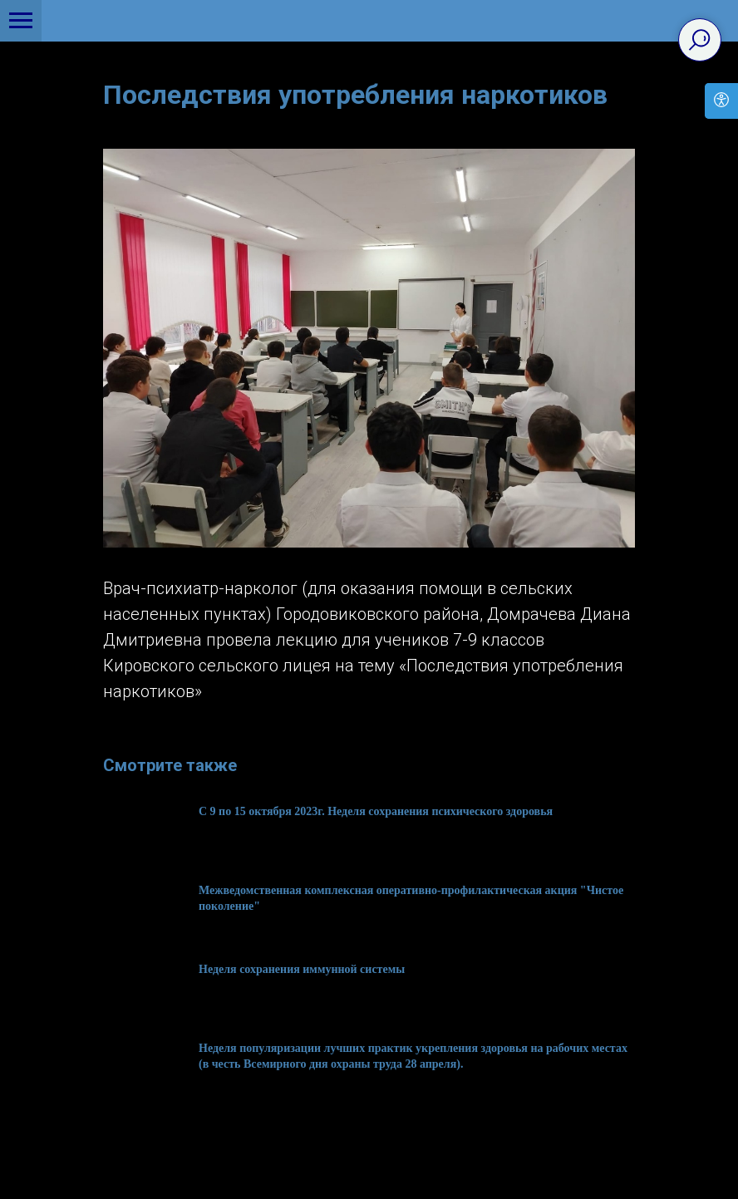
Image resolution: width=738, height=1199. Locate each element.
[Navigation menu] (20, 20)
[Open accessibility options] (721, 101)
